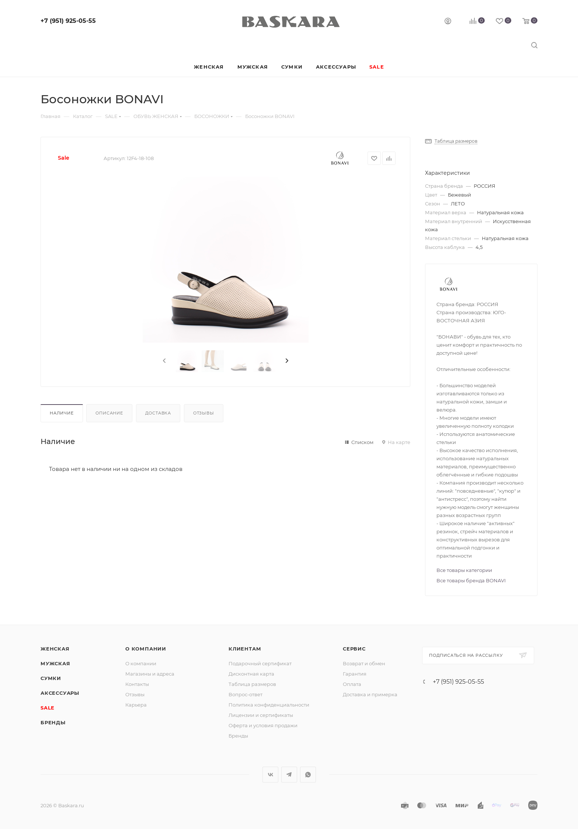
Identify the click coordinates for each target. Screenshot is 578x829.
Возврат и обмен (364, 663)
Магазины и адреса (149, 674)
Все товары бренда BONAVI (471, 580)
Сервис (354, 649)
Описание (109, 413)
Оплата (352, 684)
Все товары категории (464, 570)
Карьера (136, 705)
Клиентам (245, 649)
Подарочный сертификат (260, 663)
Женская (55, 649)
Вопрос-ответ (245, 694)
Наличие (62, 413)
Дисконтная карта (251, 674)
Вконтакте (270, 775)
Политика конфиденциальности (269, 705)
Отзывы (203, 413)
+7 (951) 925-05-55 (68, 20)
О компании (145, 649)
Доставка (158, 413)
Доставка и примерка (370, 694)
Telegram (289, 775)
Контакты (137, 684)
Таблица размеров (252, 684)
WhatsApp (308, 775)
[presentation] (163, 361)
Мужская (55, 663)
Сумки (51, 678)
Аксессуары (60, 693)
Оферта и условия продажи (263, 725)
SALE (48, 708)
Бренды (53, 722)
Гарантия (354, 674)
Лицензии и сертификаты (261, 715)
